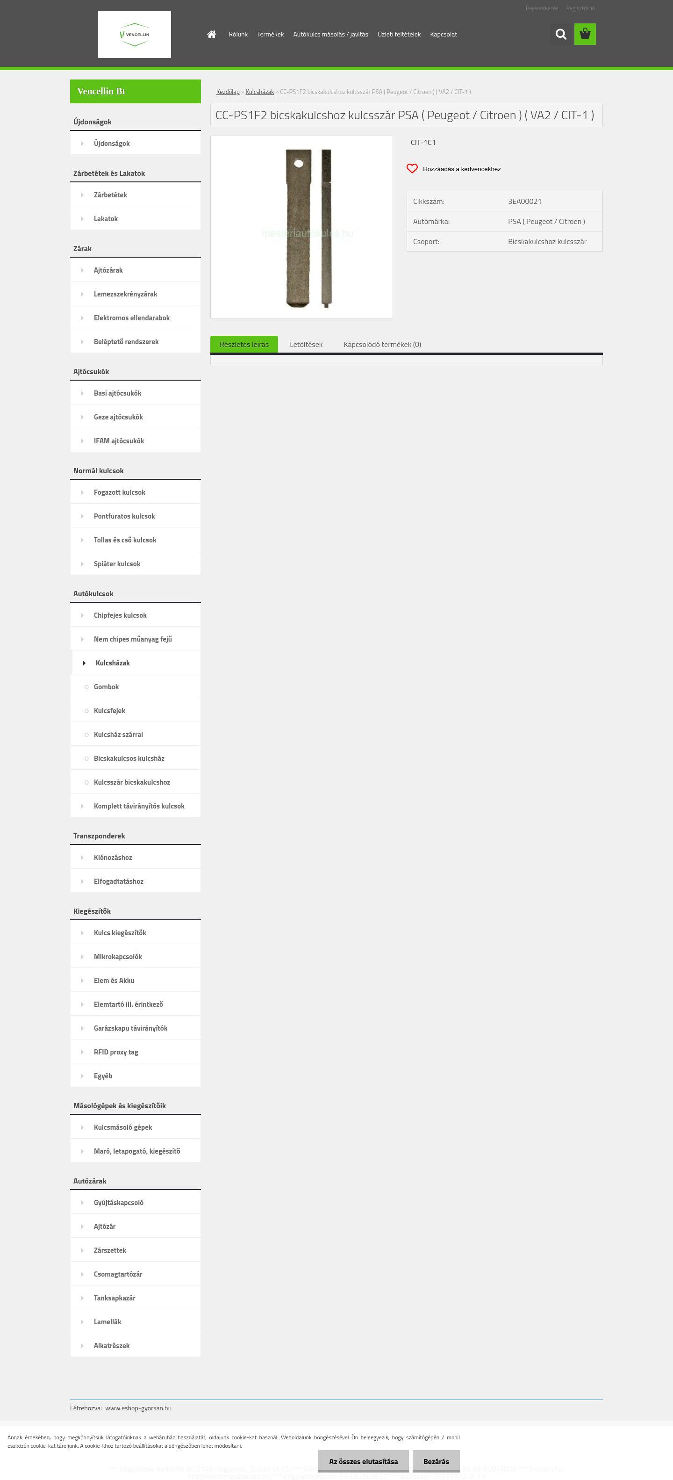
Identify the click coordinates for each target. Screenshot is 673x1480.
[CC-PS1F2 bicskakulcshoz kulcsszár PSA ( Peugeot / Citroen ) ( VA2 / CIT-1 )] (302, 139)
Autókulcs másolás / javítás (330, 34)
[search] (561, 34)
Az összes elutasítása (361, 1461)
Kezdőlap (228, 91)
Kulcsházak (260, 91)
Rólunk (238, 34)
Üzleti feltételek (399, 34)
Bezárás (435, 1461)
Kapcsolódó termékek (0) (382, 344)
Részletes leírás (244, 344)
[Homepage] (211, 34)
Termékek (270, 34)
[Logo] (134, 34)
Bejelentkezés (542, 8)
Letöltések (306, 344)
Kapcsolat (444, 34)
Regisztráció (580, 8)
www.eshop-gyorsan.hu (138, 1408)
